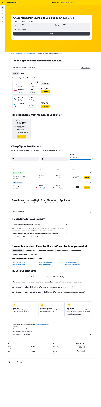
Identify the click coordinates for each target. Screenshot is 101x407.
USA (26, 53)
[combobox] (18, 21)
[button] (2, 2)
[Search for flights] (3, 7)
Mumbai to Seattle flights (20, 262)
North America (20, 53)
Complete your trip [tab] (32, 250)
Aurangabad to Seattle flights (74, 264)
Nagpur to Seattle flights (20, 264)
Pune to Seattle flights (72, 262)
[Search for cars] (3, 13)
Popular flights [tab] (35, 254)
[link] (23, 136)
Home (14, 53)
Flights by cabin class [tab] (64, 250)
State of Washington (33, 53)
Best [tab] (24, 73)
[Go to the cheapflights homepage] (11, 2)
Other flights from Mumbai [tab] (21, 254)
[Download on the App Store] (81, 350)
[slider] (94, 159)
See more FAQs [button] (41, 240)
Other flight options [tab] (78, 250)
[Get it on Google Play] (81, 346)
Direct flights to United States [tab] (47, 250)
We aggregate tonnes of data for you (54, 332)
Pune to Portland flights (46, 264)
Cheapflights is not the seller (54, 329)
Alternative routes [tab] (19, 250)
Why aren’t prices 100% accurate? (54, 334)
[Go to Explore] (3, 17)
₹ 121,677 (68, 17)
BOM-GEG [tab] (53, 208)
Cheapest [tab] (17, 73)
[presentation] (75, 18)
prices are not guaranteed (45, 324)
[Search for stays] (3, 10)
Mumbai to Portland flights (47, 262)
